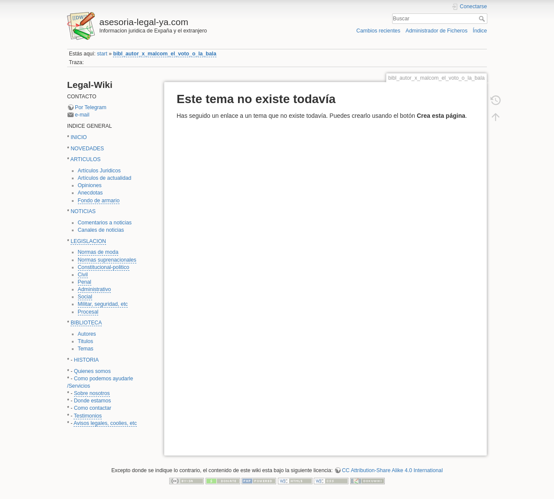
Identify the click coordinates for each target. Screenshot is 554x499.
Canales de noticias (101, 230)
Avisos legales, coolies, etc (105, 423)
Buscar (483, 19)
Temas (85, 349)
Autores (87, 334)
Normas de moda (98, 252)
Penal (84, 282)
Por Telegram (90, 107)
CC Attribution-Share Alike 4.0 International (392, 470)
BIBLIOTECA (86, 323)
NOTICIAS (83, 211)
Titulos (85, 341)
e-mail (82, 115)
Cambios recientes (378, 31)
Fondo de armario (99, 201)
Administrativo (94, 289)
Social (85, 297)
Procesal (88, 312)
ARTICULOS (86, 159)
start (102, 54)
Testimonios (88, 416)
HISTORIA (86, 360)
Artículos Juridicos (99, 171)
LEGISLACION (88, 241)
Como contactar (92, 408)
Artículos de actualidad (105, 178)
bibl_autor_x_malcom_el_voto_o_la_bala (164, 54)
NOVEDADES (87, 149)
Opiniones (90, 185)
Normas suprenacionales (107, 260)
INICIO (79, 137)
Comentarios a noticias (105, 223)
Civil (83, 275)
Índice (480, 31)
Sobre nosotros (92, 393)
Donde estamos (92, 401)
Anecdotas (90, 193)
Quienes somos (92, 371)
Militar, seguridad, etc (103, 304)
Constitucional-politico (103, 267)
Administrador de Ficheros (436, 31)
